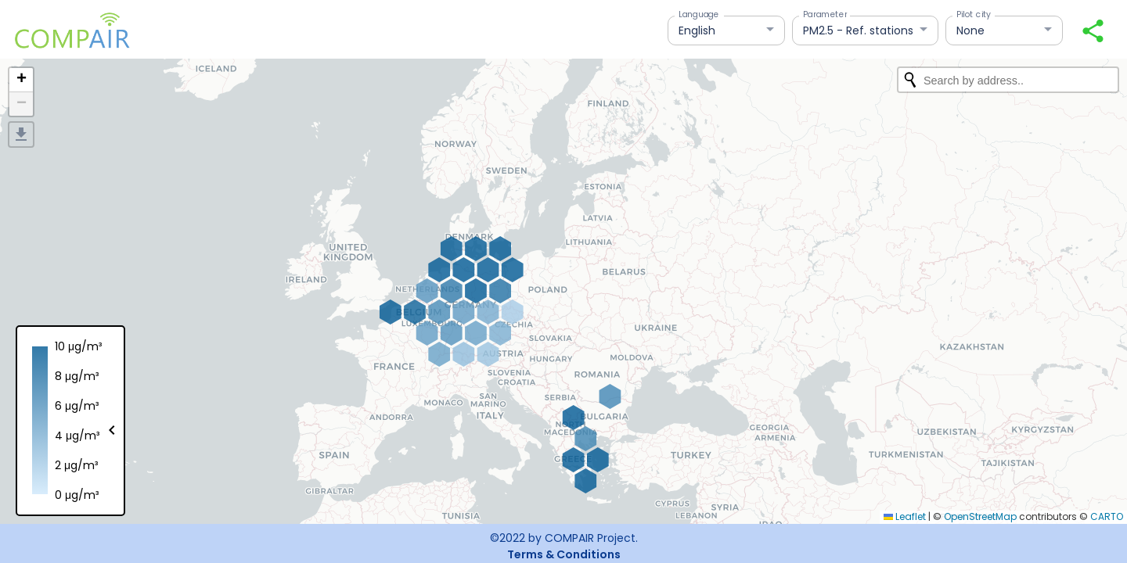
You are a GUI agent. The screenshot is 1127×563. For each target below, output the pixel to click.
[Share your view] (1093, 31)
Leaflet (905, 516)
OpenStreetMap (980, 516)
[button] (21, 80)
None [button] (970, 30)
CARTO (1106, 516)
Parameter (825, 14)
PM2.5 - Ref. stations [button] (858, 30)
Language (699, 14)
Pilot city (973, 14)
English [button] (697, 30)
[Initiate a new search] (910, 79)
